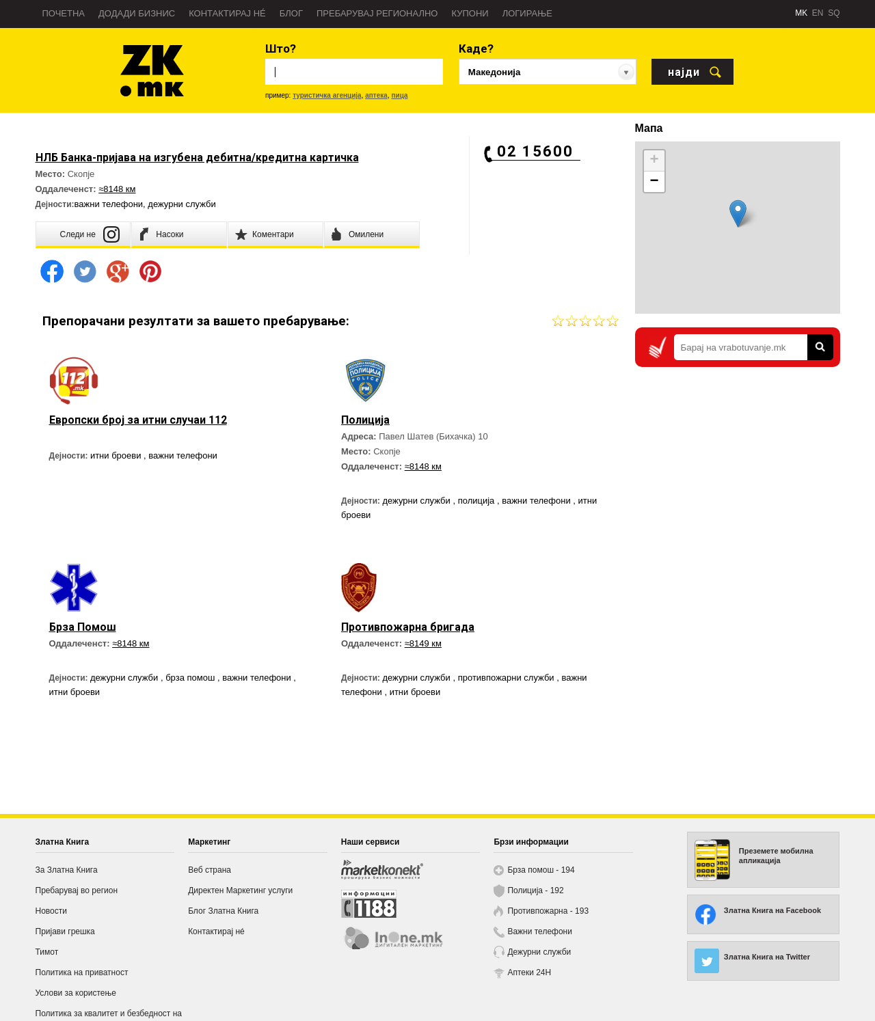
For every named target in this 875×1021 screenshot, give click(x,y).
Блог (291, 13)
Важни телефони (539, 931)
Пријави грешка (65, 931)
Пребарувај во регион (77, 890)
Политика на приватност (82, 972)
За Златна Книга (67, 870)
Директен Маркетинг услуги (240, 890)
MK (801, 13)
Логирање (527, 13)
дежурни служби (181, 204)
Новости (51, 911)
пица (399, 95)
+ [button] (653, 160)
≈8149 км (423, 643)
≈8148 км (116, 189)
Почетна (63, 13)
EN (818, 13)
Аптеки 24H (529, 972)
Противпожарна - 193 (548, 911)
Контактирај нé (227, 13)
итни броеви (117, 455)
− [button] (653, 182)
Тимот (47, 952)
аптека (376, 95)
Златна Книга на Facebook (772, 910)
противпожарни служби (507, 677)
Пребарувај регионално (377, 13)
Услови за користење (76, 993)
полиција (477, 500)
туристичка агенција (327, 95)
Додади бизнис (136, 13)
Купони (469, 13)
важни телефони (109, 204)
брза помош (191, 677)
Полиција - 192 (535, 890)
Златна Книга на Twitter (767, 957)
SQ (833, 13)
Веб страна (209, 870)
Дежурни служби (539, 952)
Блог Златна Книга (223, 911)
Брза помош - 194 (540, 870)
